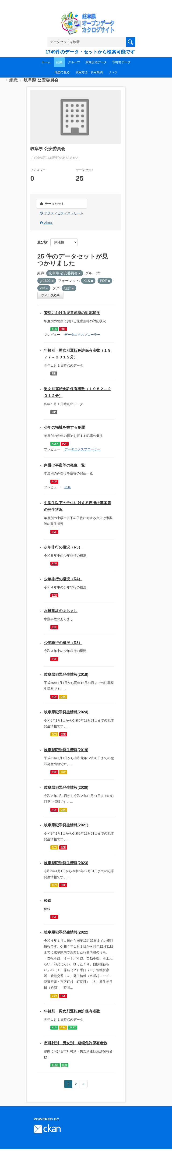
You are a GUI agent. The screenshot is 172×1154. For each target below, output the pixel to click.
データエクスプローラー (82, 334)
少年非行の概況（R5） (63, 547)
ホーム (46, 62)
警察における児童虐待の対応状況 (72, 313)
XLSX (55, 443)
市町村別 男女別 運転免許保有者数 (75, 1043)
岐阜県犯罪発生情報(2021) (66, 825)
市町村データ (121, 62)
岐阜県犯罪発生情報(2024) (66, 712)
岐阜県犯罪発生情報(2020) (66, 787)
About (46, 223)
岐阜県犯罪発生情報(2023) (66, 863)
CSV (63, 696)
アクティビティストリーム (62, 213)
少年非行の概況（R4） (63, 579)
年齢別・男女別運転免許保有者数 (72, 1011)
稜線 (47, 901)
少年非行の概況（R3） (63, 643)
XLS (54, 329)
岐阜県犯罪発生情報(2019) (66, 750)
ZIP (54, 373)
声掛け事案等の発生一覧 (64, 465)
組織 (59, 62)
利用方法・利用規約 (89, 72)
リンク (112, 72)
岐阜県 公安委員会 (41, 80)
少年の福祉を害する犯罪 (64, 427)
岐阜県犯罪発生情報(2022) (66, 932)
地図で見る (62, 72)
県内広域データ (96, 62)
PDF (62, 329)
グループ (74, 62)
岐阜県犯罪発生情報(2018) (66, 674)
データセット (52, 203)
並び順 (42, 242)
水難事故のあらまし (60, 611)
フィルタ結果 (50, 295)
